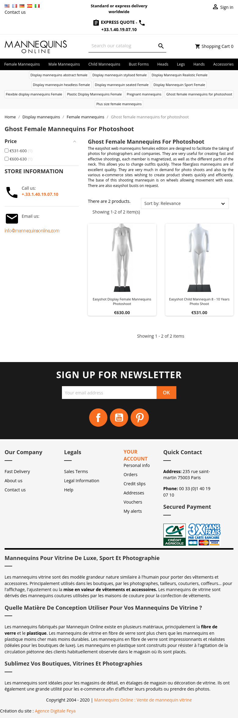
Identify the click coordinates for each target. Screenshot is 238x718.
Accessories (223, 64)
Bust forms (139, 64)
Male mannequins (64, 64)
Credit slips (135, 483)
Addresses (134, 493)
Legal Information (81, 480)
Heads (162, 64)
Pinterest (140, 417)
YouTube (119, 417)
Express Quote (114, 22)
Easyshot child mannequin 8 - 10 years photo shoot (199, 301)
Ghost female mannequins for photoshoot (199, 94)
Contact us (15, 12)
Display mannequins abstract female (59, 75)
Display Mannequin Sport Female (179, 84)
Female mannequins (22, 64)
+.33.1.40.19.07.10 (40, 194)
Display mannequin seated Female (122, 84)
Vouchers (133, 502)
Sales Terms (76, 471)
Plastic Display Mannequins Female (94, 94)
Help (68, 490)
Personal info (137, 465)
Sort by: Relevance (162, 203)
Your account (136, 455)
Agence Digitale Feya (55, 711)
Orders (130, 474)
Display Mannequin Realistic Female (179, 75)
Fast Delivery (17, 471)
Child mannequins (104, 64)
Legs (181, 64)
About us (13, 480)
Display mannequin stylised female (119, 75)
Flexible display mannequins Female (34, 94)
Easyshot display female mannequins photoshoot (122, 301)
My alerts (133, 511)
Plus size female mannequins (119, 104)
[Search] (127, 45)
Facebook (98, 417)
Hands (199, 64)
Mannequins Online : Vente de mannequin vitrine (143, 700)
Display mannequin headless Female (61, 84)
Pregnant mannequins (144, 94)
